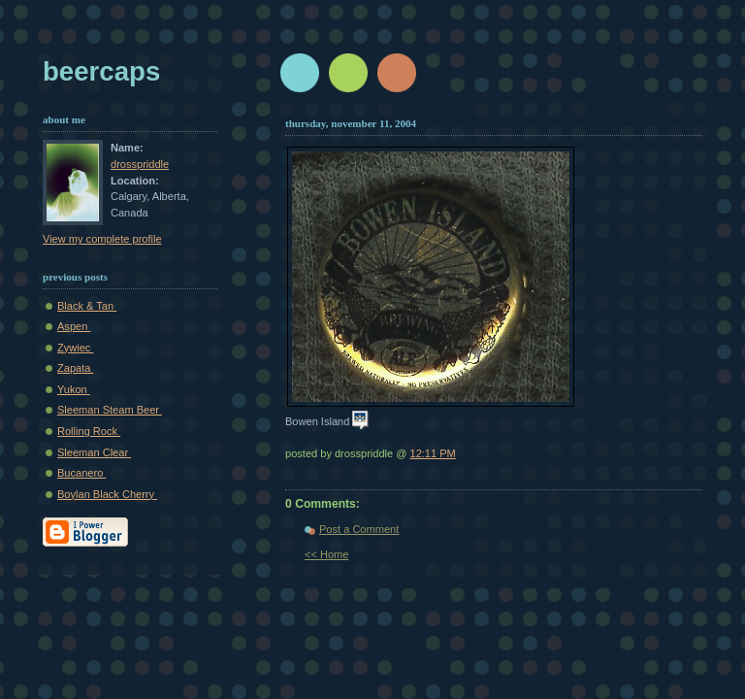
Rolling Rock (88, 431)
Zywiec (75, 347)
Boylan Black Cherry (107, 494)
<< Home (326, 554)
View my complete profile (102, 239)
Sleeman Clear (94, 452)
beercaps (101, 71)
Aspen (73, 326)
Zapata (75, 368)
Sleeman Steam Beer (109, 410)
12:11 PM (433, 453)
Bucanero (81, 473)
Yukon (73, 389)
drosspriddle (140, 164)
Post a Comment (359, 529)
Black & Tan (86, 306)
